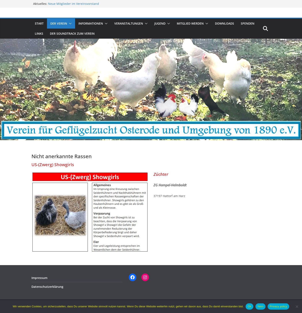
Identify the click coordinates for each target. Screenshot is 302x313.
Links (39, 34)
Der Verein (58, 23)
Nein (260, 306)
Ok (249, 306)
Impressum (39, 278)
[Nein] (297, 306)
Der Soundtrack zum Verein (72, 34)
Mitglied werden (190, 23)
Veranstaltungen (128, 23)
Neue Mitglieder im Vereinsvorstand (73, 4)
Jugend (159, 23)
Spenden (247, 23)
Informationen (90, 23)
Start (39, 23)
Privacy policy (278, 306)
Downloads (224, 23)
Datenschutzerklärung (47, 287)
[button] (69, 23)
